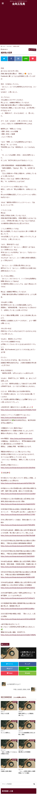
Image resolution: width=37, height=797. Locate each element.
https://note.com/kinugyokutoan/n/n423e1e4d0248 (18, 619)
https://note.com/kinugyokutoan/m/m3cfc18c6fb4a (18, 467)
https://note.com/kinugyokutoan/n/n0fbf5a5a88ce (17, 608)
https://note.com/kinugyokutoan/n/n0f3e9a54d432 (18, 588)
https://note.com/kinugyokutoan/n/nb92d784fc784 (18, 483)
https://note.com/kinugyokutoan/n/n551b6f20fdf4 (18, 556)
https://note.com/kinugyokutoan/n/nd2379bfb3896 (18, 525)
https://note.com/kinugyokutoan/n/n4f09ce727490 (18, 514)
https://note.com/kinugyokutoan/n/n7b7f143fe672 (18, 598)
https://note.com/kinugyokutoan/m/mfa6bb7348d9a (18, 635)
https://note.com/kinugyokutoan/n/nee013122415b (18, 567)
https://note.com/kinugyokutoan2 (21, 438)
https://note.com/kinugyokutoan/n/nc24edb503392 (18, 504)
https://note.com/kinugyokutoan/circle (13, 417)
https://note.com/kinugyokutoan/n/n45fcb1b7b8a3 (18, 546)
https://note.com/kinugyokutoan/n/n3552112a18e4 (18, 493)
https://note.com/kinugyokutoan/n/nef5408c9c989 (18, 577)
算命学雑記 (6, 644)
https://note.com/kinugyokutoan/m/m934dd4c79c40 (18, 410)
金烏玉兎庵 (18, 3)
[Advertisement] (18, 26)
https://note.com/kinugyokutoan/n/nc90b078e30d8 (18, 535)
